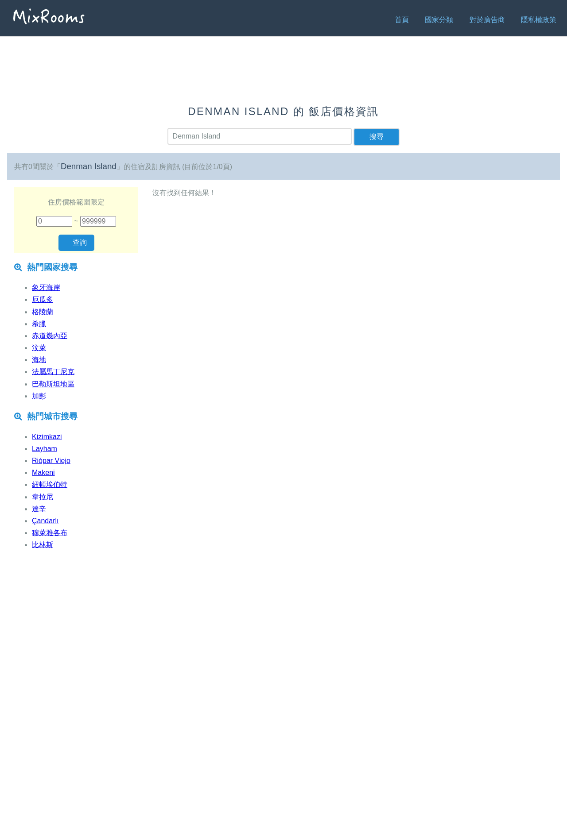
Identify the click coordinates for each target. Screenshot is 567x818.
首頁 (402, 19)
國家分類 (439, 19)
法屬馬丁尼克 (53, 371)
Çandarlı (45, 521)
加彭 (39, 396)
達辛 (39, 509)
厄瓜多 (42, 299)
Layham (44, 448)
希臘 (39, 324)
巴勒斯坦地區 (53, 384)
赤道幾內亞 (49, 336)
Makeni (43, 472)
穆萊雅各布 (49, 532)
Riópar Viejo (51, 460)
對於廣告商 (487, 19)
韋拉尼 (42, 497)
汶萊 (39, 347)
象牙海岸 (46, 287)
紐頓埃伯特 (49, 484)
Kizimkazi (47, 436)
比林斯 (42, 544)
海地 (39, 359)
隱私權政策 (538, 19)
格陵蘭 (42, 312)
